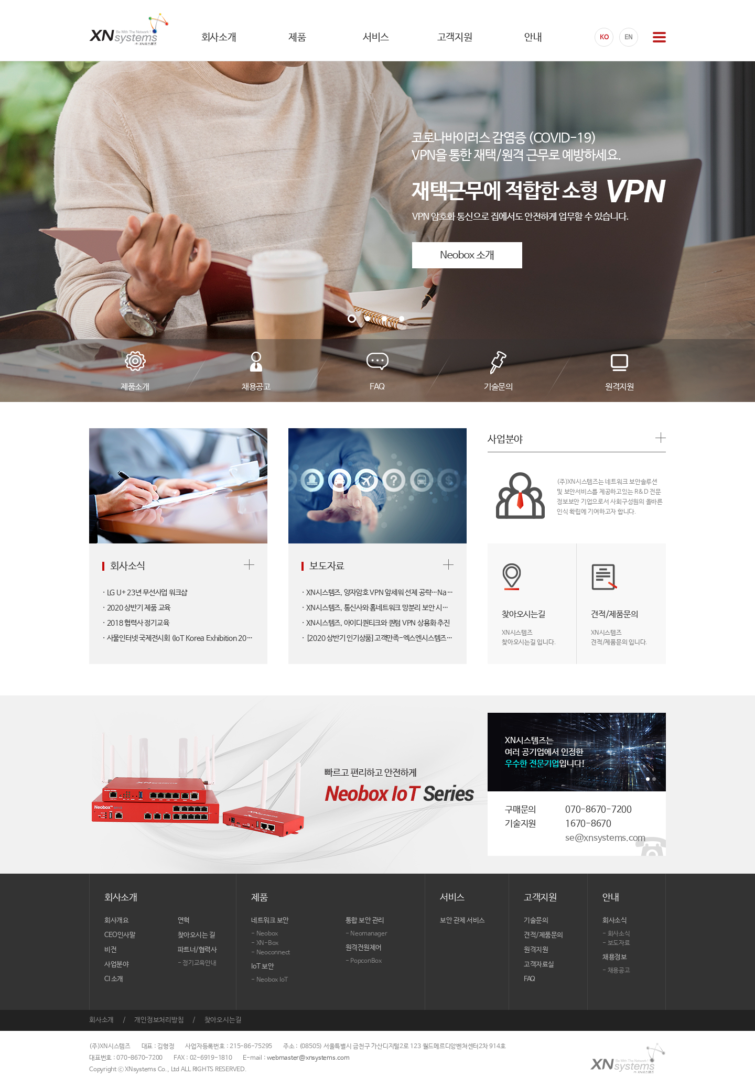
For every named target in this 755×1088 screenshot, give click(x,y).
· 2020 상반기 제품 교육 (136, 608)
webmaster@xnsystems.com (308, 1058)
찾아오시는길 (223, 1020)
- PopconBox (364, 961)
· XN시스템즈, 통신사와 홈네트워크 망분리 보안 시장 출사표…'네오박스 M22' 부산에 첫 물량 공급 (377, 608)
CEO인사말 (119, 935)
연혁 (184, 920)
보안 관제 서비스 (462, 920)
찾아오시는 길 (196, 935)
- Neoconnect (270, 952)
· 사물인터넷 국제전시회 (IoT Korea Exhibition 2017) (178, 638)
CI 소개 (113, 979)
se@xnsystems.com (605, 838)
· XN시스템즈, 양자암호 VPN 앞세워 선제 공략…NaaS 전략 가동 (377, 593)
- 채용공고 (616, 970)
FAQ (529, 979)
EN (628, 37)
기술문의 (536, 920)
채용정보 (614, 957)
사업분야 (116, 965)
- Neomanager (366, 934)
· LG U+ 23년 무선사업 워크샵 (144, 593)
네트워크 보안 (270, 920)
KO (604, 37)
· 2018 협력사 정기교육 (135, 623)
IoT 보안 (262, 967)
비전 (110, 950)
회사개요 (116, 920)
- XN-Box (264, 943)
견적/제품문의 (543, 935)
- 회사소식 (616, 934)
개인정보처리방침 (159, 1020)
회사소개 (101, 1020)
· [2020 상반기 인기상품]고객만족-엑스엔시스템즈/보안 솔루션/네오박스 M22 (377, 638)
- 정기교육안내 (197, 963)
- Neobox (264, 934)
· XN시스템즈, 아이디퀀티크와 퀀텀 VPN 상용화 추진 (375, 623)
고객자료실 (539, 965)
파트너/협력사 (197, 950)
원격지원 (536, 950)
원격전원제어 (364, 948)
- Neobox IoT (269, 980)
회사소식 (614, 920)
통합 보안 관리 (365, 920)
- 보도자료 (616, 943)
